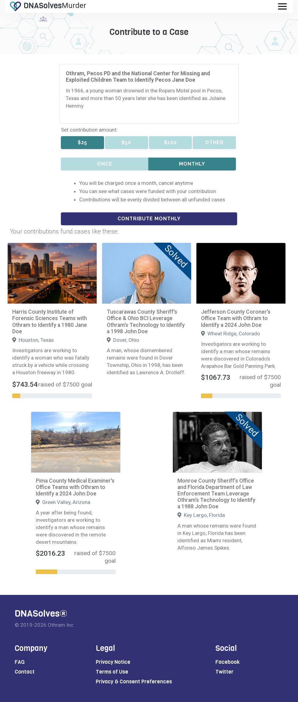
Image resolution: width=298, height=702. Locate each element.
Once (104, 164)
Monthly (192, 164)
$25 (82, 142)
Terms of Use (112, 671)
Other (214, 142)
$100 (170, 142)
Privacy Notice (113, 662)
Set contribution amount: (89, 130)
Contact (25, 671)
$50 (126, 142)
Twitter (224, 671)
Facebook (227, 662)
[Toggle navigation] (282, 6)
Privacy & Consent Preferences (134, 681)
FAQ (20, 662)
